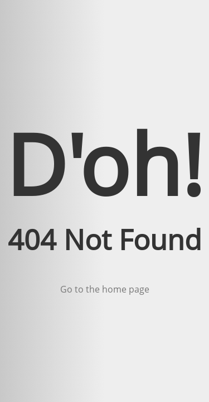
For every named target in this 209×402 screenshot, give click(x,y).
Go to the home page (104, 289)
